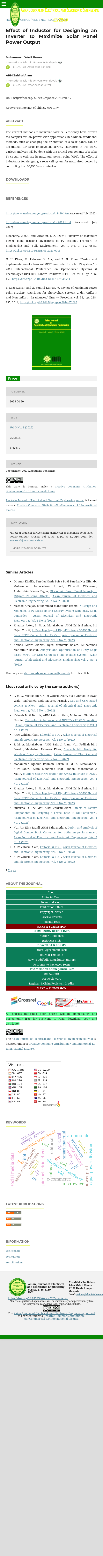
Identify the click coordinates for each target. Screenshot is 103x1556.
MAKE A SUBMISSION (51, 959)
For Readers (13, 1283)
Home (10, 19)
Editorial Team (51, 930)
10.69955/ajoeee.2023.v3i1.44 (26, 573)
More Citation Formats (29, 580)
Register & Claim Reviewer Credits (51, 1016)
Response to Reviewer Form (51, 997)
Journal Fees (51, 954)
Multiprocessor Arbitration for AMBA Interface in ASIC (60, 806)
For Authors (51, 1006)
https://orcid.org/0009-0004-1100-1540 (31, 67)
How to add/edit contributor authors (52, 992)
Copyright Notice (51, 944)
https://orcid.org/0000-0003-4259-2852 (31, 85)
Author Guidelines (51, 968)
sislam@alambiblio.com (89, 1326)
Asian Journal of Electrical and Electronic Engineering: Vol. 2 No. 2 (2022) (55, 692)
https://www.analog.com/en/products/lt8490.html (38, 246)
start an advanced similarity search (47, 706)
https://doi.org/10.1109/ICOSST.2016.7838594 (41, 311)
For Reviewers (51, 1011)
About (51, 925)
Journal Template (51, 987)
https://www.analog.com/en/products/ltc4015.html (38, 255)
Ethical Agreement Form (51, 982)
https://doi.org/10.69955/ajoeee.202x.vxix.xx (38, 1331)
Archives (23, 19)
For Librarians (14, 1295)
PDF (14, 411)
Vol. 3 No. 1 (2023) (43, 19)
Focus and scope (51, 935)
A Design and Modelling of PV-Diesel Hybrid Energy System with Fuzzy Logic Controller (55, 643)
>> (14, 903)
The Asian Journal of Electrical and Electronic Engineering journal (45, 533)
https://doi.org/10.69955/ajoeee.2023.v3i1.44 (42, 98)
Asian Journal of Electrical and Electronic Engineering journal (52, 1071)
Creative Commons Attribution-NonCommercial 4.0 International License (54, 1350)
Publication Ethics (51, 939)
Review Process (51, 949)
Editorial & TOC (50, 767)
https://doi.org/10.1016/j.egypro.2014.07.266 (48, 335)
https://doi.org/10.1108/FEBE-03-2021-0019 (33, 283)
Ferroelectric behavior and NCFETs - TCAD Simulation (61, 753)
